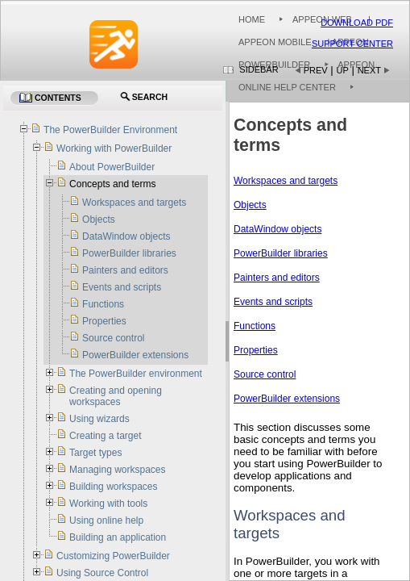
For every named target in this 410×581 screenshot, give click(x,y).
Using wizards (99, 418)
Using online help (106, 520)
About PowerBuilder (112, 167)
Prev (316, 70)
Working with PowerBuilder (114, 148)
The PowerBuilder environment (135, 373)
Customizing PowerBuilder (113, 556)
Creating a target (105, 435)
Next (369, 70)
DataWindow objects (277, 229)
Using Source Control (102, 573)
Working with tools (108, 503)
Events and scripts (273, 301)
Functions (254, 326)
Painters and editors (277, 277)
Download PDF (357, 22)
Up (343, 70)
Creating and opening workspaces (115, 396)
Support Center (352, 43)
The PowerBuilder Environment (110, 130)
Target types (95, 452)
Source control (265, 374)
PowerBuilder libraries (281, 253)
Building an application (117, 537)
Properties (256, 350)
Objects (250, 205)
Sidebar (258, 69)
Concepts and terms (112, 184)
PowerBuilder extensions (287, 398)
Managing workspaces (117, 469)
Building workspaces (113, 486)
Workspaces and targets (286, 180)
